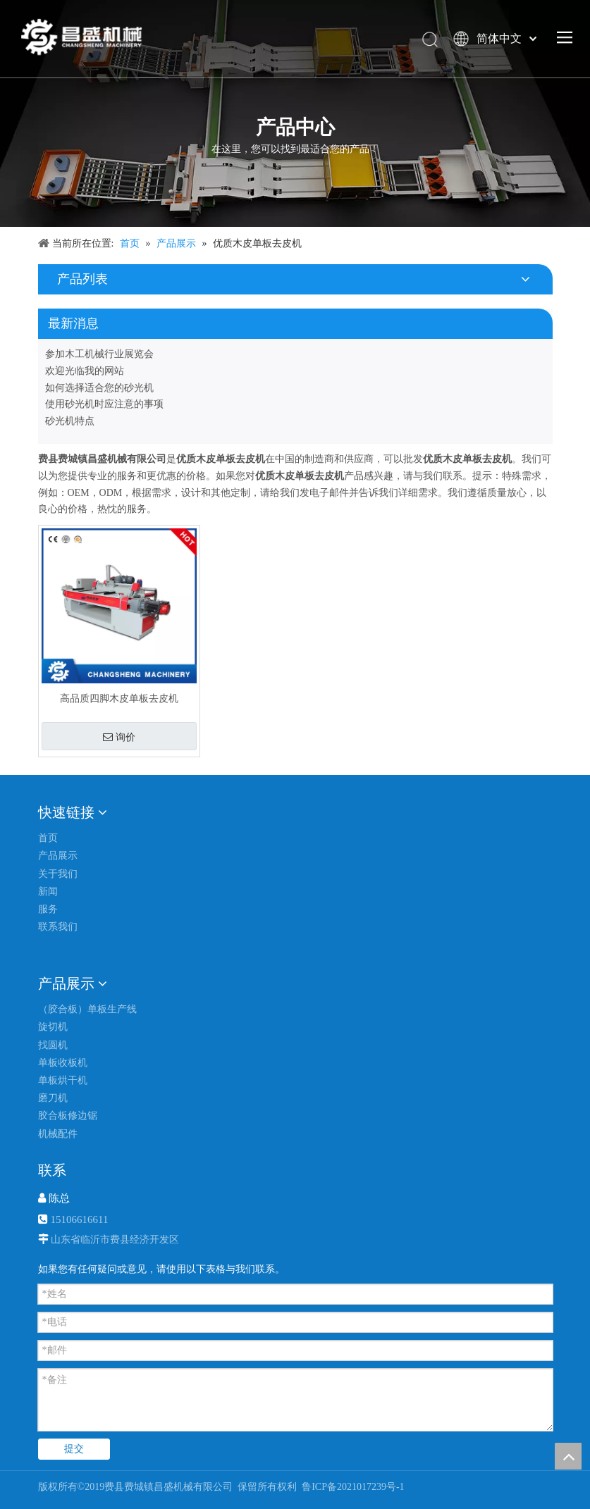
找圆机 (53, 1045)
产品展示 (58, 855)
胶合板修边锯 (67, 1115)
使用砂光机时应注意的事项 (104, 404)
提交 (74, 1448)
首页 (48, 838)
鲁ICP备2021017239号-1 (352, 1487)
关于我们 (58, 874)
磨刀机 (53, 1098)
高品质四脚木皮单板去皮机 (119, 698)
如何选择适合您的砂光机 (99, 388)
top (568, 1456)
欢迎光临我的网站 (84, 371)
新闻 (48, 891)
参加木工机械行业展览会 (99, 354)
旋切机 (53, 1026)
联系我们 (58, 926)
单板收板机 (62, 1062)
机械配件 (58, 1134)
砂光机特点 (69, 421)
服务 (48, 909)
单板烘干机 (62, 1080)
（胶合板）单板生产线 (87, 1009)
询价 (119, 737)
